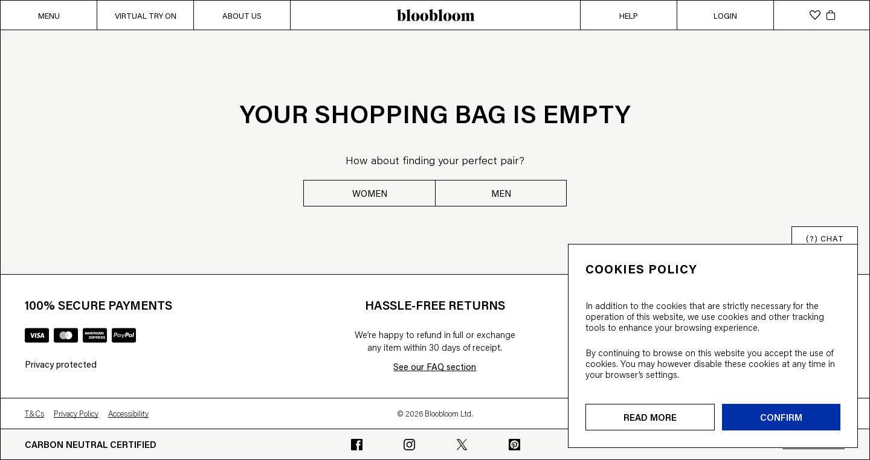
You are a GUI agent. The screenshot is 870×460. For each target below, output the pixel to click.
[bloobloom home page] (435, 15)
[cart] (831, 15)
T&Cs (34, 413)
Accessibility (128, 413)
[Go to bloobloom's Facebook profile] (356, 444)
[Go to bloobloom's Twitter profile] (462, 444)
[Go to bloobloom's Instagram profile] (409, 444)
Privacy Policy (76, 413)
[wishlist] (815, 15)
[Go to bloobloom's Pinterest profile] (514, 444)
